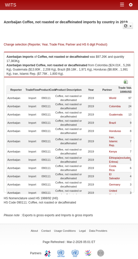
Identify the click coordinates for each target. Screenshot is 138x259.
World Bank (102, 253)
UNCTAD (62, 253)
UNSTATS (75, 253)
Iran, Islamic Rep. (113, 141)
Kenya (113, 151)
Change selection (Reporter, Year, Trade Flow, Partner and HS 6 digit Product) (55, 44)
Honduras (115, 131)
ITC (48, 253)
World (112, 98)
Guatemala (116, 114)
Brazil (112, 122)
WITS (10, 5)
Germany (114, 184)
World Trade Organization (88, 253)
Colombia (115, 106)
